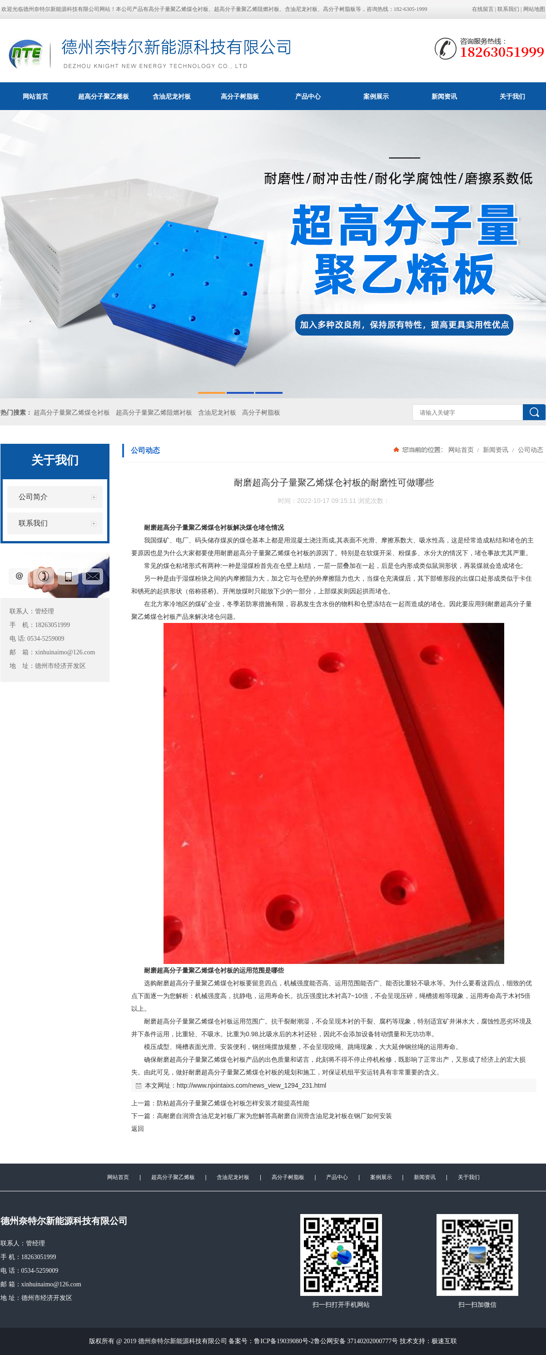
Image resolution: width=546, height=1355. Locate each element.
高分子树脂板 (240, 96)
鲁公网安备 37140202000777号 (356, 1341)
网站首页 (35, 96)
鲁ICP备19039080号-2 (283, 1341)
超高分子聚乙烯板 (103, 96)
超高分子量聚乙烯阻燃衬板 (154, 412)
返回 (137, 1128)
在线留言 (483, 9)
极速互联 (444, 1341)
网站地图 (534, 9)
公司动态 (529, 449)
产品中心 (308, 96)
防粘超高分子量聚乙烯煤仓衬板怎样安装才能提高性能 (233, 1103)
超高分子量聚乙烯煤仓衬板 (72, 412)
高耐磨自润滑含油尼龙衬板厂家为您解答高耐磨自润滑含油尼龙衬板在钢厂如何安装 (274, 1115)
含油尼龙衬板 (172, 96)
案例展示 (376, 96)
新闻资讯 (444, 96)
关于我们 (469, 1177)
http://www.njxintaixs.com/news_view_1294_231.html (251, 1085)
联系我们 (508, 9)
